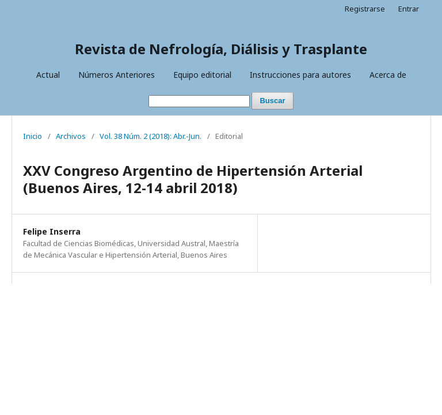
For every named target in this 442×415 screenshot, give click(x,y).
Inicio (32, 136)
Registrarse (365, 8)
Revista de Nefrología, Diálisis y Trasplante (221, 48)
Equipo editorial (202, 74)
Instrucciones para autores (300, 74)
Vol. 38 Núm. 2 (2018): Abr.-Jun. (150, 136)
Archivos (71, 136)
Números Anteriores (116, 74)
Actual (48, 74)
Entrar (408, 8)
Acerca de (387, 74)
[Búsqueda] (199, 101)
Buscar (272, 100)
